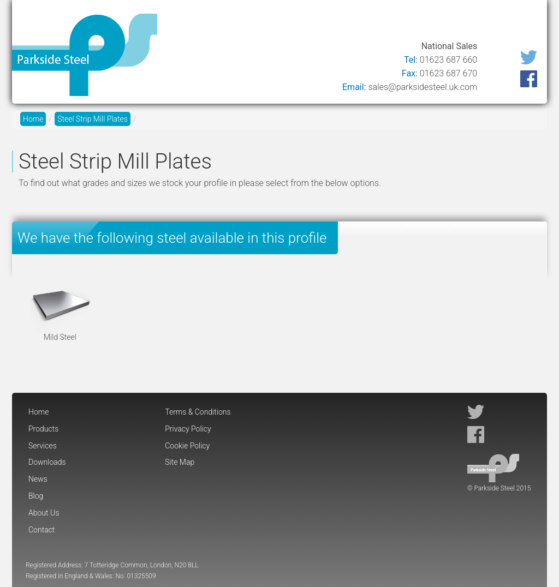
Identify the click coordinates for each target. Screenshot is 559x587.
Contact (520, 23)
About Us (468, 23)
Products (229, 23)
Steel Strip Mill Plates (92, 119)
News (389, 23)
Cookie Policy (187, 445)
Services (281, 23)
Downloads (338, 23)
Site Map (179, 462)
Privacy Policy (188, 428)
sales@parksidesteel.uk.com (422, 87)
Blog (425, 23)
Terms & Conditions (197, 412)
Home (182, 23)
